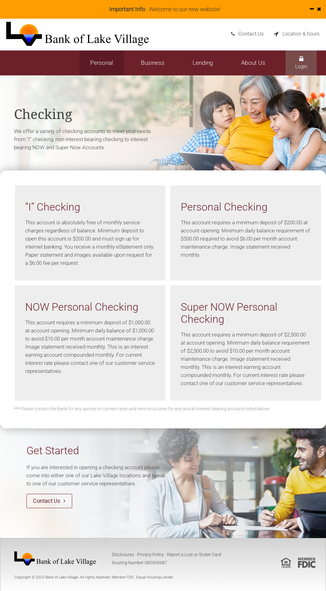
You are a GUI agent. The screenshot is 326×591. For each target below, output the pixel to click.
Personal (101, 62)
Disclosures (123, 554)
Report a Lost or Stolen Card (194, 554)
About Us (253, 62)
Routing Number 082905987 (139, 562)
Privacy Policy (150, 554)
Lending (203, 62)
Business (153, 62)
